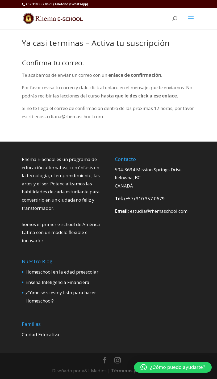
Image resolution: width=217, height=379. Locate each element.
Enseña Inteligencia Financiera (57, 282)
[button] (173, 367)
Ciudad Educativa (40, 334)
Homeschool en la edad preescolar (62, 272)
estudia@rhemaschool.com (158, 211)
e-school (66, 224)
